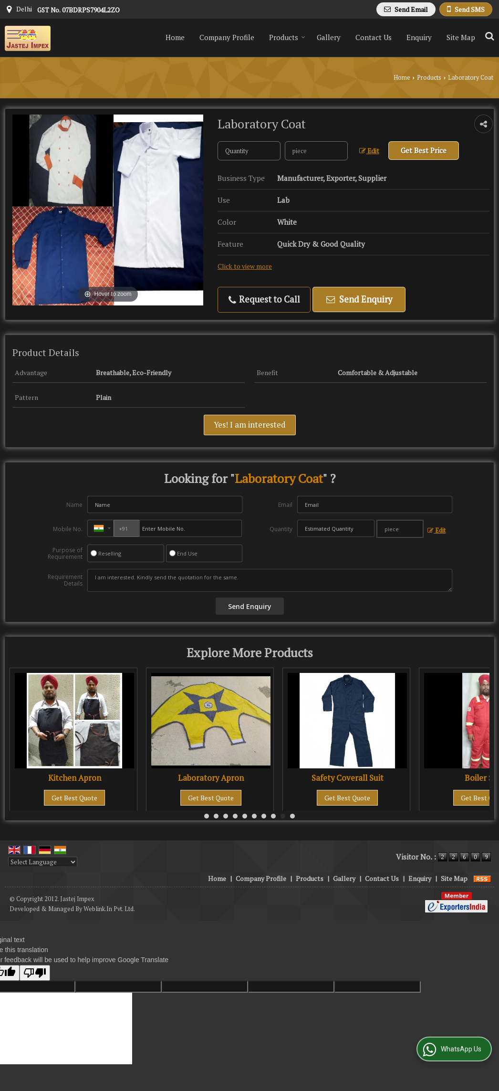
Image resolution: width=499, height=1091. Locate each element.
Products (287, 37)
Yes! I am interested (250, 425)
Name (74, 505)
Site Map (461, 37)
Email (285, 505)
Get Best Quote (74, 797)
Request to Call (264, 299)
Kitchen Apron (74, 778)
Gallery (329, 37)
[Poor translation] (35, 973)
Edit (369, 151)
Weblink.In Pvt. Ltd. (109, 909)
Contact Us (373, 37)
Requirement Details (65, 580)
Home (175, 37)
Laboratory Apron (211, 778)
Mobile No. (68, 529)
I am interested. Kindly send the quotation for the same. (270, 580)
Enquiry (419, 37)
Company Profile (226, 37)
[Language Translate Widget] (42, 862)
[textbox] (316, 150)
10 (292, 816)
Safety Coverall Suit (348, 778)
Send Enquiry (359, 299)
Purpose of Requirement (65, 553)
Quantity (281, 529)
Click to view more (245, 266)
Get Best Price (424, 150)
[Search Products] (488, 36)
